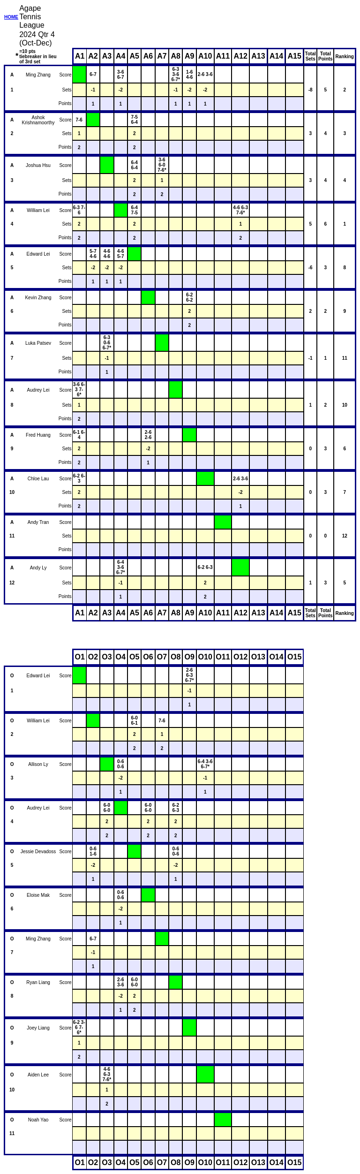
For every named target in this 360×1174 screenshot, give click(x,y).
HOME (11, 17)
